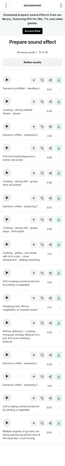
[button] (7, 80)
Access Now (32, 30)
